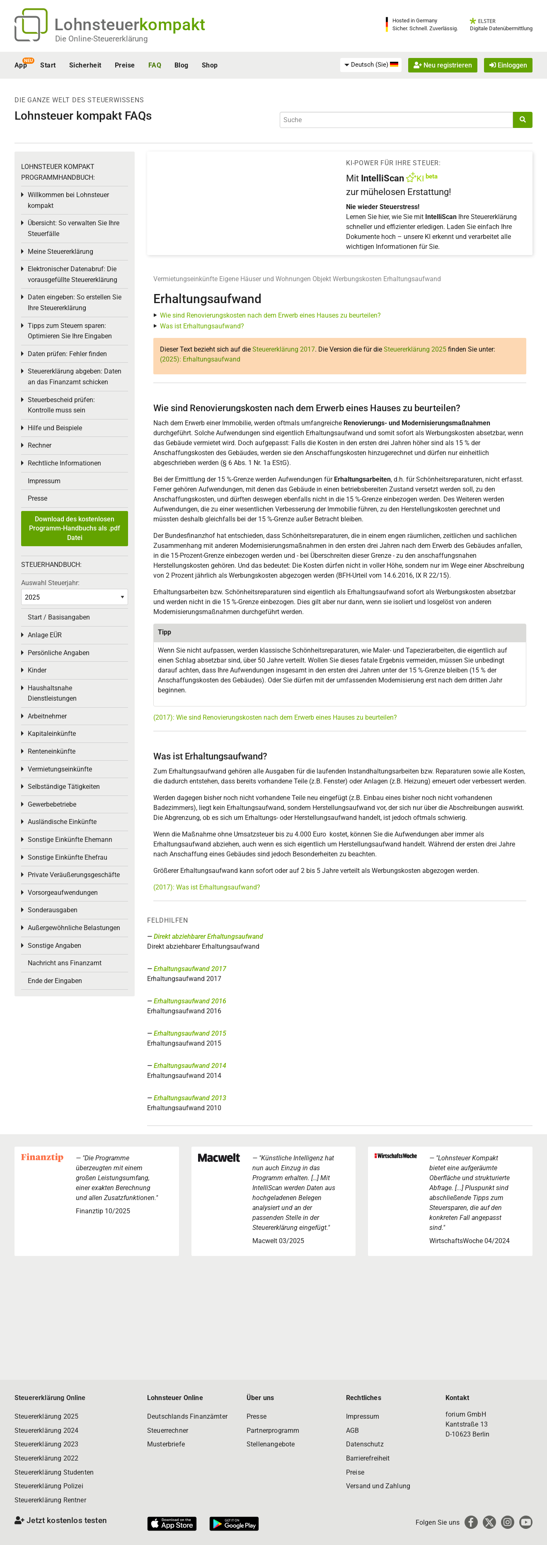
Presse (37, 498)
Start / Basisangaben (59, 617)
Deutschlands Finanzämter (187, 1416)
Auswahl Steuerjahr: (50, 583)
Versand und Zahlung (378, 1486)
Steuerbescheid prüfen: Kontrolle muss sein (61, 405)
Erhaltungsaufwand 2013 (190, 1098)
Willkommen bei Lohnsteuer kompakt (68, 200)
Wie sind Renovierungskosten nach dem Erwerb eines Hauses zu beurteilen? (270, 315)
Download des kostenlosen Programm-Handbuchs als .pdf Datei (74, 528)
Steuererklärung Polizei (49, 1486)
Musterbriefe (166, 1444)
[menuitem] (371, 65)
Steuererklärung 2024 (46, 1430)
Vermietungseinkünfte (185, 279)
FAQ (154, 65)
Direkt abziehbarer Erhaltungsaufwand (208, 936)
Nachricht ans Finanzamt (65, 963)
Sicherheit (85, 65)
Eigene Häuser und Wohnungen (265, 279)
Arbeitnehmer (47, 716)
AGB (352, 1430)
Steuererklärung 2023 (46, 1444)
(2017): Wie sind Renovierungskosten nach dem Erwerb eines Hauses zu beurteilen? (275, 717)
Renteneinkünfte (51, 751)
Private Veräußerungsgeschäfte (74, 875)
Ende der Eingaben (55, 981)
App (21, 65)
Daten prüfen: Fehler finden (67, 354)
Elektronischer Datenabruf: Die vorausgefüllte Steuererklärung (72, 274)
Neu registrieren (443, 65)
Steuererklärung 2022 (46, 1458)
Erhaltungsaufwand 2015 (190, 1033)
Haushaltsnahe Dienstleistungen (52, 693)
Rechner (39, 445)
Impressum (44, 481)
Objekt (322, 279)
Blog (181, 65)
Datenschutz (365, 1444)
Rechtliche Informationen (64, 463)
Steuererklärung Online (50, 1398)
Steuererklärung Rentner (50, 1500)
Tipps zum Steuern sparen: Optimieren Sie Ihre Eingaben (70, 331)
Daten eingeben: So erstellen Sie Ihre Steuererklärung (74, 302)
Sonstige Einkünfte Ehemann (70, 840)
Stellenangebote (271, 1444)
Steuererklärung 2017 (283, 349)
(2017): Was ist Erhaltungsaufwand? (206, 887)
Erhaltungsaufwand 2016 (190, 1001)
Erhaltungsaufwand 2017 (190, 969)
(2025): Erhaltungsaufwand (200, 359)
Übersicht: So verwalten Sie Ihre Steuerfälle (73, 228)
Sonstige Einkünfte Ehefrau (67, 857)
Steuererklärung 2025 (415, 349)
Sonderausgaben (52, 910)
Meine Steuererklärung (60, 251)
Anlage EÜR (45, 635)
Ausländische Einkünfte (62, 822)
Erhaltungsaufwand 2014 (190, 1066)
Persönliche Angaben (59, 653)
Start (48, 65)
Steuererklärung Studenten (54, 1472)
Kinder (37, 670)
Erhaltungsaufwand (412, 279)
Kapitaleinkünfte (52, 734)
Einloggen (508, 65)
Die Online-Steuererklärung (101, 38)
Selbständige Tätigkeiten (64, 787)
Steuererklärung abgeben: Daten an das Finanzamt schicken (74, 376)
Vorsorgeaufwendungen (63, 893)
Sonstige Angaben (54, 946)
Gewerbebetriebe (52, 804)
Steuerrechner (167, 1430)
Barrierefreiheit (368, 1458)
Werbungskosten (357, 279)
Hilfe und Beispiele (55, 428)
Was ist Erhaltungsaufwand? (202, 326)
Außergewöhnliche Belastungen (74, 928)
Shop (210, 65)
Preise (125, 65)
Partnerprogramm (273, 1430)
